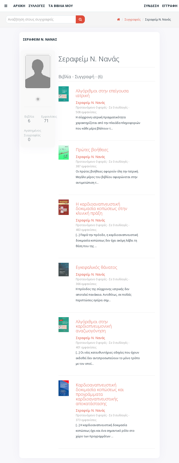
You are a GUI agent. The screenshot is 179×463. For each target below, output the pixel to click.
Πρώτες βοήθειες (92, 149)
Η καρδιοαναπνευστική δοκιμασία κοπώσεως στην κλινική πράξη (101, 208)
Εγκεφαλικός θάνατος (96, 267)
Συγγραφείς (133, 19)
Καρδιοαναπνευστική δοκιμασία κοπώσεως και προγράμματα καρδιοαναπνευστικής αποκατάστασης (100, 394)
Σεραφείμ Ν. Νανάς (90, 102)
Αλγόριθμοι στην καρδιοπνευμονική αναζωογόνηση (94, 326)
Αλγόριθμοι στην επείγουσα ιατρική (102, 93)
